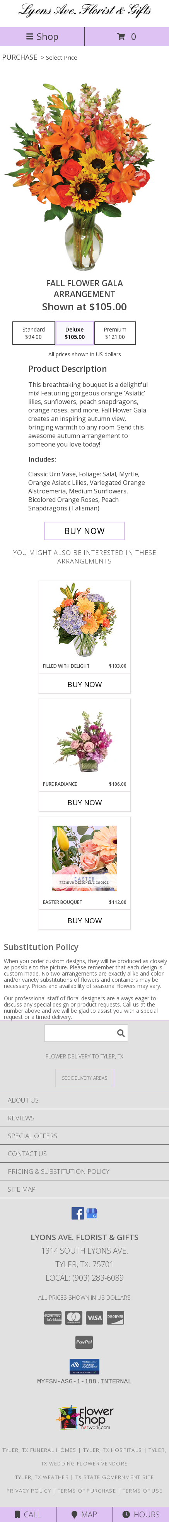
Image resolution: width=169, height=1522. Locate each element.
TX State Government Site (114, 1477)
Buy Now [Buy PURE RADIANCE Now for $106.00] (84, 802)
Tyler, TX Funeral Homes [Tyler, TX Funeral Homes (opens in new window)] (39, 1449)
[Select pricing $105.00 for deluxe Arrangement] (74, 333)
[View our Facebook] (78, 1217)
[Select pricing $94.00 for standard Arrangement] (34, 333)
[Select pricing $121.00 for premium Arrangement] (115, 333)
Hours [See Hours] (141, 1514)
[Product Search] (86, 1033)
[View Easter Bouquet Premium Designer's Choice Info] (84, 858)
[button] (84, 1366)
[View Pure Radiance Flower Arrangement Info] (84, 740)
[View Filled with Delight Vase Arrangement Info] (84, 621)
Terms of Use (143, 1490)
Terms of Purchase (87, 1490)
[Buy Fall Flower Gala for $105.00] (84, 531)
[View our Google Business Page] (91, 1217)
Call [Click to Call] (28, 1514)
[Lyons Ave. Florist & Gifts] (84, 15)
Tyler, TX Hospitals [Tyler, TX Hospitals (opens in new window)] (112, 1449)
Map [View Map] (84, 1514)
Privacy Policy (29, 1490)
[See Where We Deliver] (84, 1077)
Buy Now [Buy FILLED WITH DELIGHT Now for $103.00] (84, 684)
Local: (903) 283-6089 (85, 1278)
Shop (42, 36)
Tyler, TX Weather (42, 1477)
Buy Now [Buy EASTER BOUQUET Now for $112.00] (84, 921)
